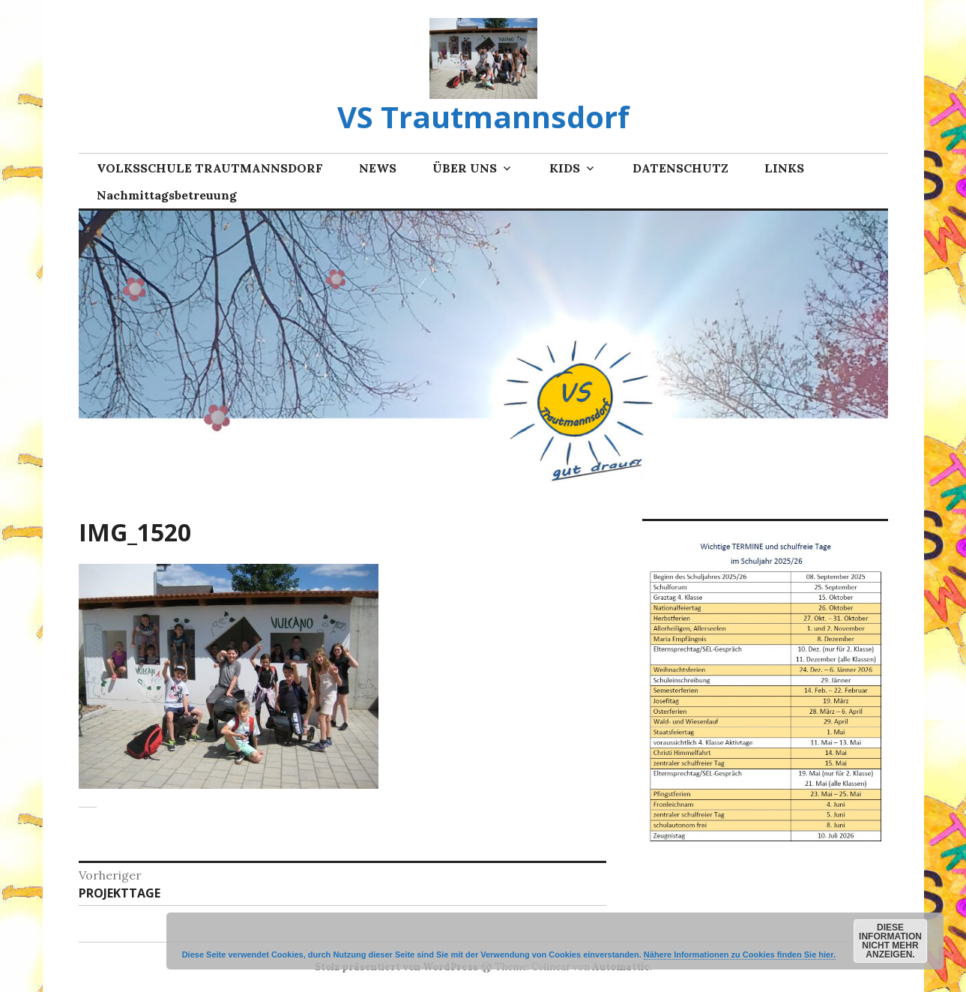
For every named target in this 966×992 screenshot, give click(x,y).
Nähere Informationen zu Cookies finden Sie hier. (740, 954)
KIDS (564, 167)
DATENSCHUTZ (680, 167)
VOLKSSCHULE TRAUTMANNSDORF (210, 167)
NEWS (377, 167)
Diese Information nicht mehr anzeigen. (890, 941)
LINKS (784, 167)
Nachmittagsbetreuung (167, 194)
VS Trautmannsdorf (483, 116)
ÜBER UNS (464, 167)
